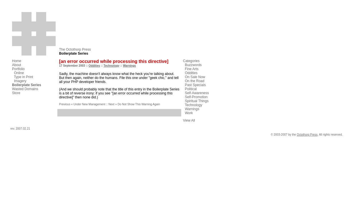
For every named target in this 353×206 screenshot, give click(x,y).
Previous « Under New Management (82, 104)
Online (19, 73)
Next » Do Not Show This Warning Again (134, 104)
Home (16, 61)
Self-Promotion (196, 97)
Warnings (129, 65)
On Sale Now (195, 77)
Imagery (20, 81)
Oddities (94, 65)
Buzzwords (193, 65)
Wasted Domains (25, 89)
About (16, 65)
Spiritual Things (197, 101)
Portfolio (18, 69)
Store (16, 93)
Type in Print (23, 77)
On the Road (194, 81)
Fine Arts (191, 69)
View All (189, 120)
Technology (111, 65)
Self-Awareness (197, 93)
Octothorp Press (307, 134)
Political (191, 89)
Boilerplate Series (26, 85)
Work (189, 113)
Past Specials (195, 85)
